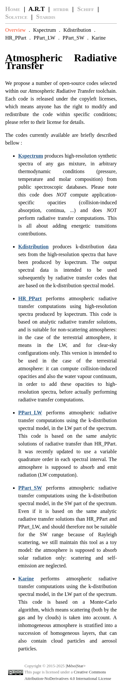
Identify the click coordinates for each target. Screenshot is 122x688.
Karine (98, 38)
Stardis (45, 16)
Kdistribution (77, 30)
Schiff (85, 9)
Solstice (16, 16)
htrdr (61, 9)
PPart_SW (73, 38)
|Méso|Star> (76, 666)
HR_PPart (15, 38)
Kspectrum (44, 30)
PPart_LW (44, 38)
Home (12, 9)
